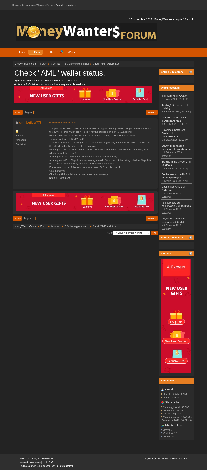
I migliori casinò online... (175, 117)
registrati (71, 5)
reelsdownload (170, 136)
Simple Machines (45, 458)
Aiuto (157, 458)
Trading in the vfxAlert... (175, 161)
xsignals (167, 165)
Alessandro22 (172, 120)
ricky (167, 108)
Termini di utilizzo (169, 458)
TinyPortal (148, 458)
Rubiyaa (166, 190)
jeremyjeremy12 (171, 177)
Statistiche (167, 380)
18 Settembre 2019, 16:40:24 (62, 122)
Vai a (109, 232)
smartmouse (183, 149)
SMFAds (23, 462)
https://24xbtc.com (59, 177)
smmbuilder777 (30, 122)
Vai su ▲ (183, 458)
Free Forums (35, 462)
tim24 (180, 222)
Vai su (17, 218)
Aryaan (183, 95)
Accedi (59, 5)
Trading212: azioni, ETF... (176, 105)
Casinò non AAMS (172, 186)
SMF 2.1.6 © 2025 (28, 458)
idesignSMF (48, 462)
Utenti (169, 389)
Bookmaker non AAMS (174, 174)
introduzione (168, 95)
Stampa (151, 112)
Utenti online (173, 425)
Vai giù (17, 112)
